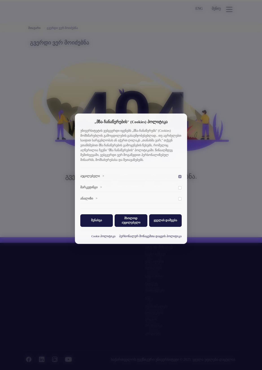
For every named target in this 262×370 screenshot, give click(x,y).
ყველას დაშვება (165, 220)
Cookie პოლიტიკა (103, 236)
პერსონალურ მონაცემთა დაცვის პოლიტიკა (150, 236)
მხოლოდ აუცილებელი (131, 220)
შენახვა (96, 220)
